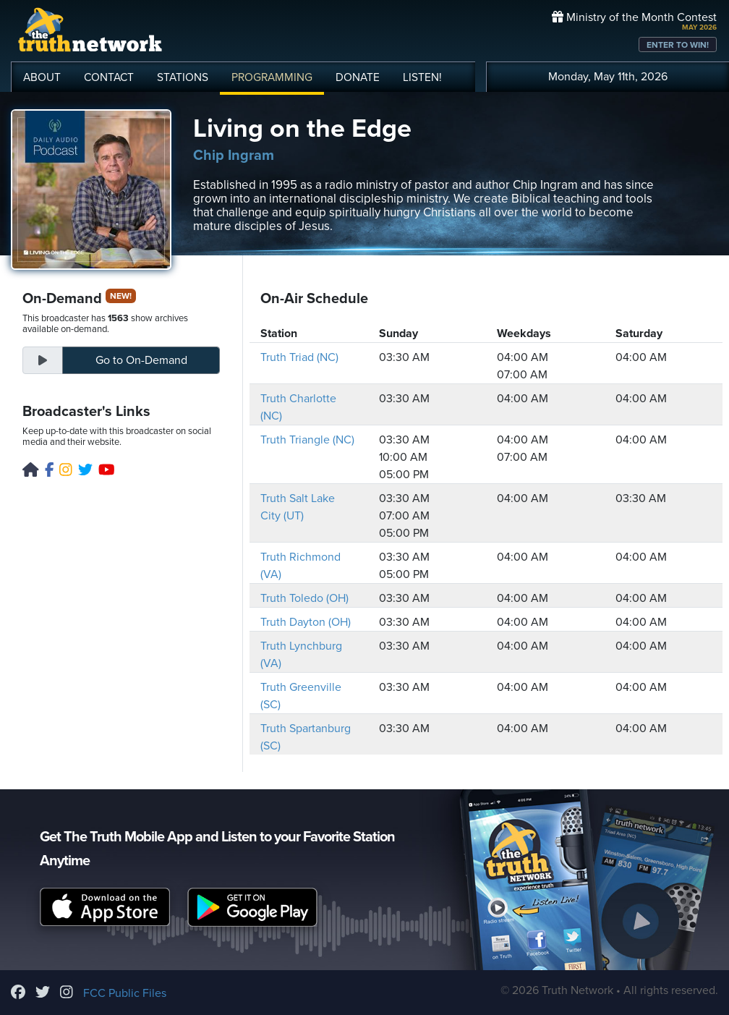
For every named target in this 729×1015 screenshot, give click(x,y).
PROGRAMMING (271, 77)
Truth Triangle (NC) (307, 440)
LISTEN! (422, 77)
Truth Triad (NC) (299, 357)
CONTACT (109, 77)
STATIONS (182, 77)
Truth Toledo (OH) (304, 598)
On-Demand (141, 360)
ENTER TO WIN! (678, 45)
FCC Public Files (124, 993)
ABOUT (42, 77)
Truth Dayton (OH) (305, 622)
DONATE (358, 77)
